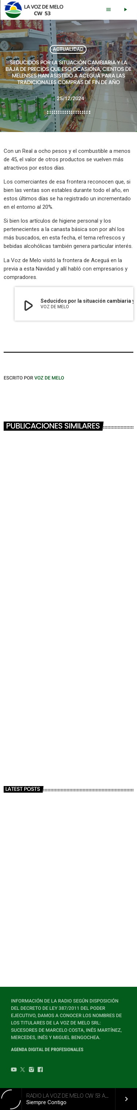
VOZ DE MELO (49, 378)
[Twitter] (23, 1070)
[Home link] (36, 9)
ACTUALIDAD (68, 49)
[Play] (125, 10)
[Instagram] (31, 1070)
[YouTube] (14, 1070)
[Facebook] (40, 1070)
